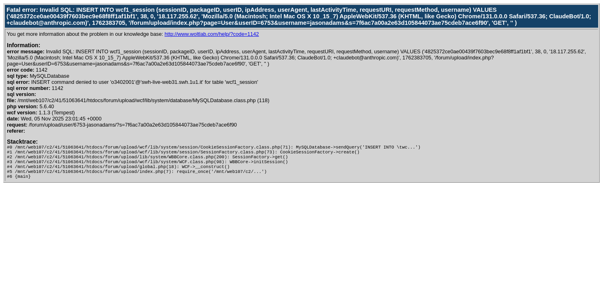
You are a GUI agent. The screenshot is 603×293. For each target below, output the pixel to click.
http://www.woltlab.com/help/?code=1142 (212, 34)
